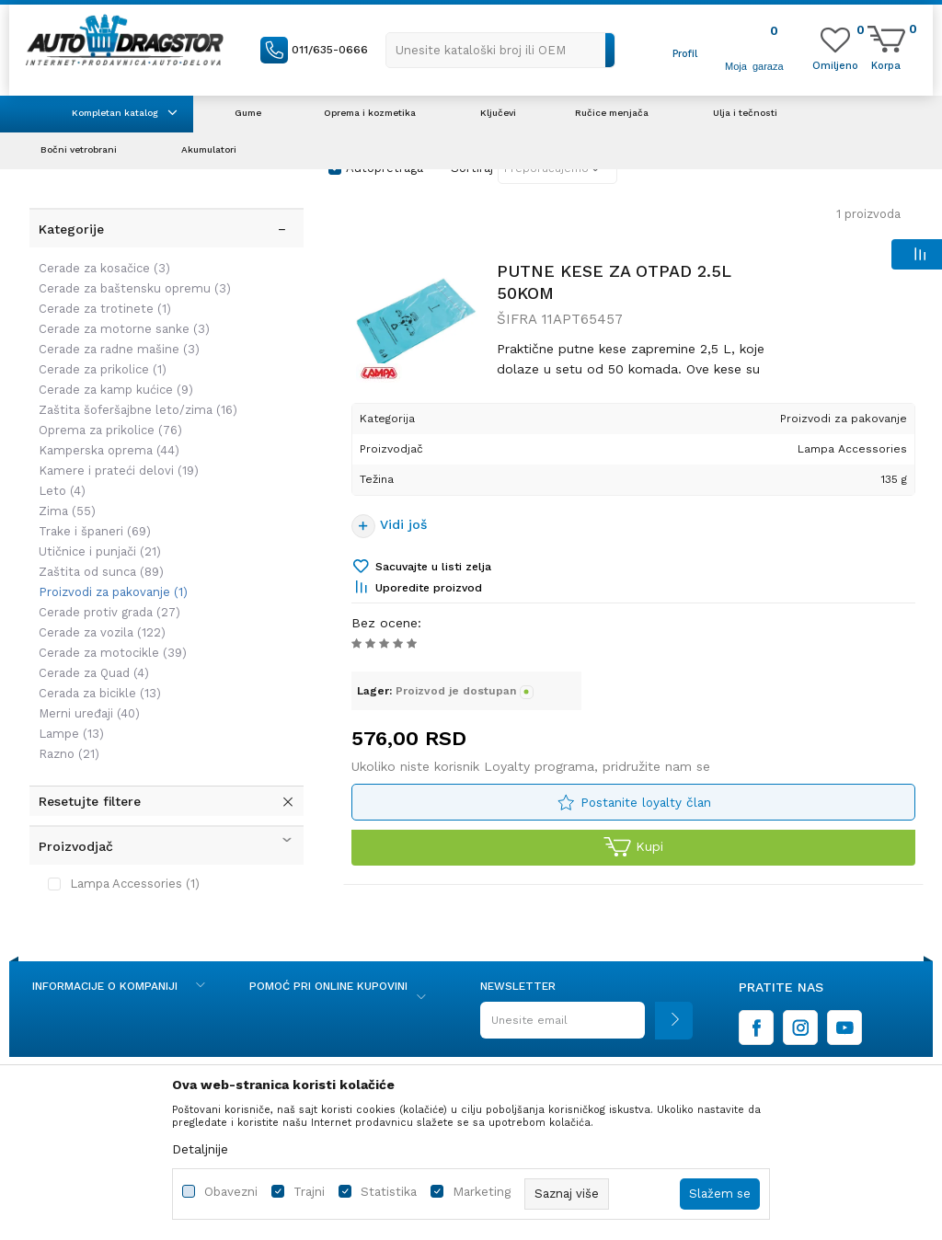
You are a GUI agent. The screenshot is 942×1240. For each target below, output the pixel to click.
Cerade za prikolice (101, 355)
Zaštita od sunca (99, 557)
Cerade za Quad (92, 658)
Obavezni (231, 1192)
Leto (60, 476)
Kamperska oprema (107, 435)
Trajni (309, 1192)
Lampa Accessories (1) (133, 869)
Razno (67, 739)
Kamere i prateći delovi (117, 456)
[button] (500, 50)
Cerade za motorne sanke (122, 314)
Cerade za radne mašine (117, 334)
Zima (65, 496)
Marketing (482, 1192)
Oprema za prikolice (108, 415)
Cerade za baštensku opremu (133, 274)
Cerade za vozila (100, 618)
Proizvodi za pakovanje (111, 577)
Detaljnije (200, 1149)
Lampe (69, 719)
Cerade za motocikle (111, 638)
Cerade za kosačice (102, 253)
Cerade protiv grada (107, 597)
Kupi (633, 852)
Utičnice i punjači (98, 537)
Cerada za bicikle (98, 678)
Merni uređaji (87, 699)
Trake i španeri (93, 516)
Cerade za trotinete (103, 294)
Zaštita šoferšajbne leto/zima (136, 395)
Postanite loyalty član (645, 806)
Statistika (389, 1192)
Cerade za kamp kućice (114, 375)
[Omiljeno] (835, 64)
